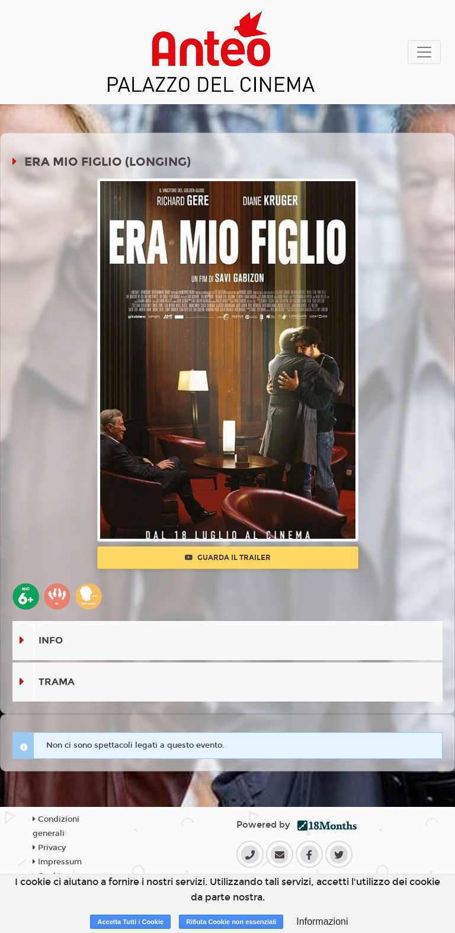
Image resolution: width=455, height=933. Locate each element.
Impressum (57, 862)
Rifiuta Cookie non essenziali (231, 921)
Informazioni (322, 921)
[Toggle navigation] (424, 52)
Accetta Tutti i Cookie (130, 921)
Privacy (49, 847)
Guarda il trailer (228, 558)
